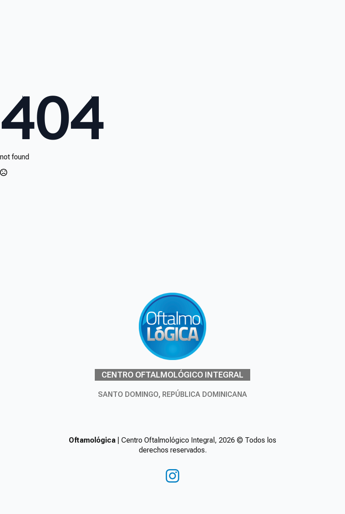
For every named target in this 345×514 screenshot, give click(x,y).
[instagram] (172, 476)
